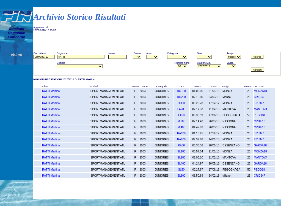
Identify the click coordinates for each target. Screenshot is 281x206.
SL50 (181, 169)
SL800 (181, 175)
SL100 (181, 151)
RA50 (181, 145)
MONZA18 (260, 91)
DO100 (181, 91)
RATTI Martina (51, 91)
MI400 (181, 127)
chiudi (16, 55)
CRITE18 (259, 121)
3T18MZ (259, 103)
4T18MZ (259, 139)
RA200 (181, 139)
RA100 (181, 133)
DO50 (181, 103)
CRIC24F (259, 175)
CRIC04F (259, 97)
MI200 (181, 121)
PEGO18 (259, 115)
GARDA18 (260, 145)
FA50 (181, 115)
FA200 (181, 109)
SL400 (181, 163)
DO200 (181, 97)
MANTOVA (260, 109)
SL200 (181, 157)
